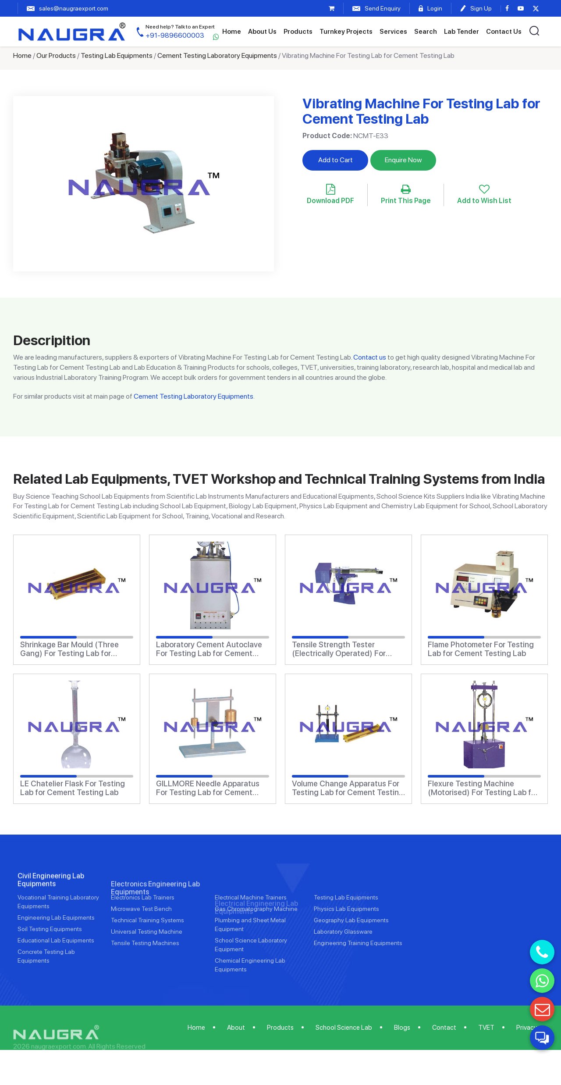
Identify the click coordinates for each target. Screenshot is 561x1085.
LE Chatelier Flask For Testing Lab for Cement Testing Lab (72, 788)
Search (425, 32)
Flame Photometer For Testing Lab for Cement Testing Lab (481, 649)
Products (298, 32)
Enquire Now (403, 160)
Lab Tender (461, 32)
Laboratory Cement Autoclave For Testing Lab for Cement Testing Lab (209, 649)
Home (231, 32)
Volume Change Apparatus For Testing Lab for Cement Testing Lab (348, 788)
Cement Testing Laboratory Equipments (217, 55)
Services (393, 32)
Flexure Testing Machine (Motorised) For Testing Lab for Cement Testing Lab (483, 788)
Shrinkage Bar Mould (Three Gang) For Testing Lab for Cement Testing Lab (69, 649)
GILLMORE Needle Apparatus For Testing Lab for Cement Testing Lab (207, 788)
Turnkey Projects (346, 32)
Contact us (369, 357)
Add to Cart (335, 160)
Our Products (56, 55)
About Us (262, 32)
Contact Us (504, 32)
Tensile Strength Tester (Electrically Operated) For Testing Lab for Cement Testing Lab (348, 649)
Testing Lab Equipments (117, 55)
